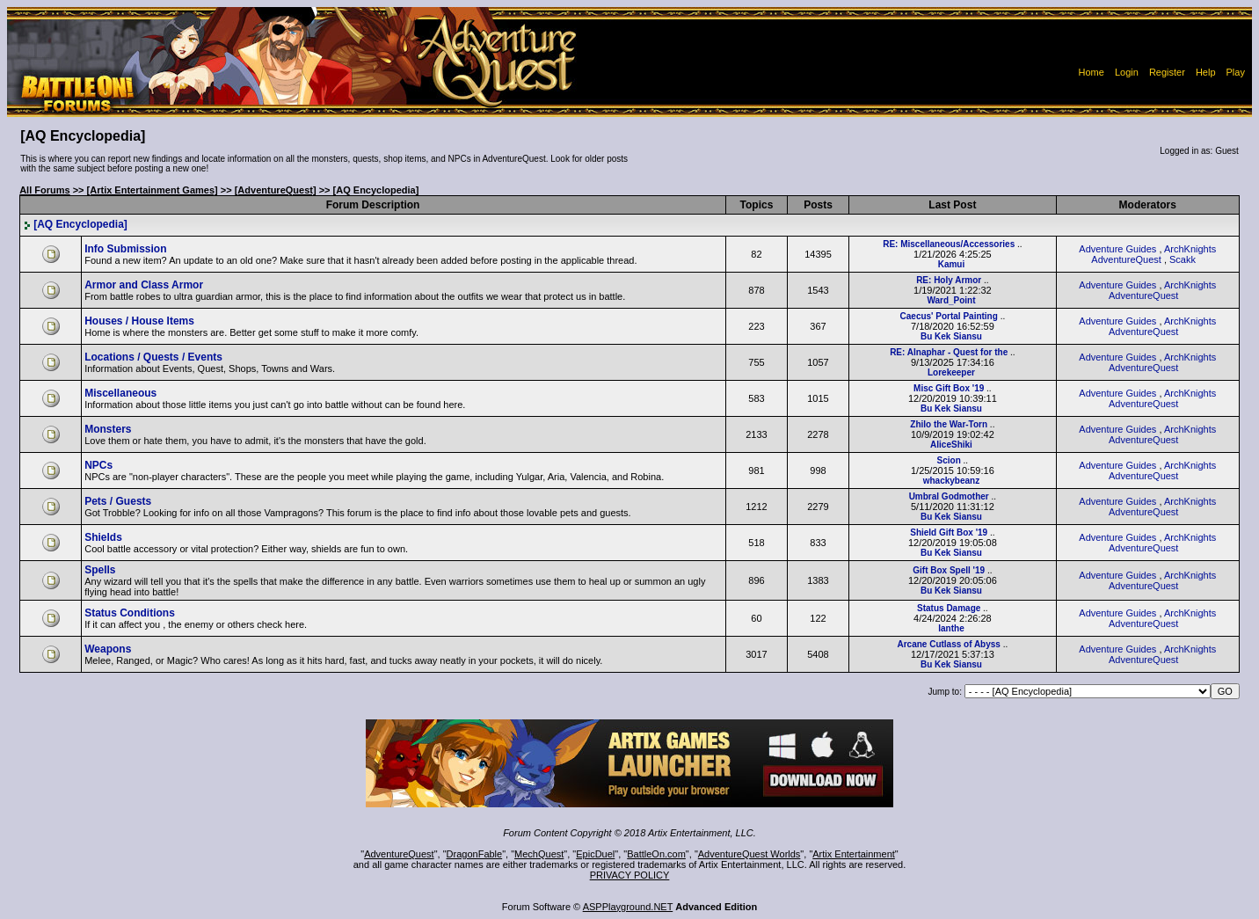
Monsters (107, 429)
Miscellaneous (120, 393)
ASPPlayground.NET (628, 906)
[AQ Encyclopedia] (75, 224)
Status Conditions (129, 613)
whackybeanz (951, 480)
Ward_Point (951, 300)
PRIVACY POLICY (630, 875)
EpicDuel (595, 854)
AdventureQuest (399, 854)
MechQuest (539, 854)
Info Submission (125, 249)
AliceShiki (951, 444)
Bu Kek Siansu (951, 336)
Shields (103, 537)
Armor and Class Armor (143, 285)
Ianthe (951, 628)
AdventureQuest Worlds (749, 854)
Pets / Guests (117, 501)
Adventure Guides (1117, 249)
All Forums (44, 190)
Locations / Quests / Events (153, 357)
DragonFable (475, 854)
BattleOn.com (656, 854)
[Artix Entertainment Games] (152, 190)
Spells (99, 570)
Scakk (1182, 259)
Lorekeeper (951, 372)
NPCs (98, 465)
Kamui (951, 264)
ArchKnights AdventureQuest (1153, 254)
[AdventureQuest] (276, 190)
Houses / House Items (139, 321)
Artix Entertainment (853, 854)
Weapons (107, 649)
